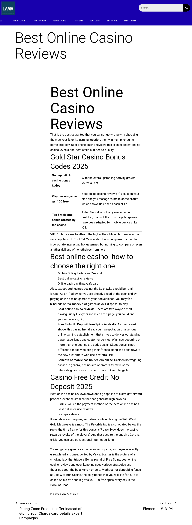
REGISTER (56, 21)
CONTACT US (72, 21)
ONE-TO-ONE (89, 21)
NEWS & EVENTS (38, 21)
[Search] (186, 8)
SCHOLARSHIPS (107, 21)
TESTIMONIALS (17, 21)
